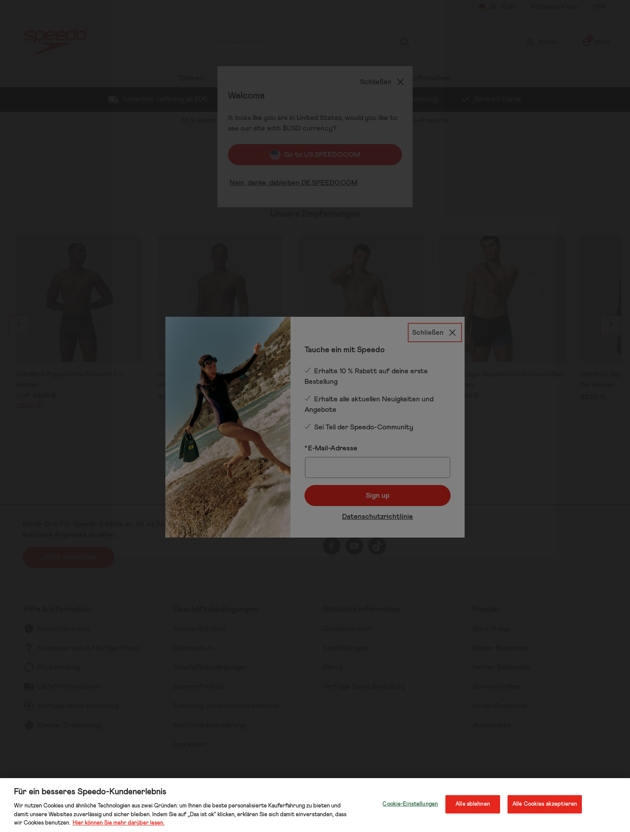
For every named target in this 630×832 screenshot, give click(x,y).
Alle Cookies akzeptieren (544, 804)
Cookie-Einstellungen (410, 804)
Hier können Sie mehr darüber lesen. (118, 823)
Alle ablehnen (472, 804)
